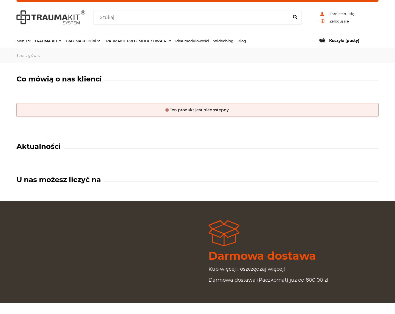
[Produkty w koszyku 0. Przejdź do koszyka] (344, 40)
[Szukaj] (295, 17)
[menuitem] (23, 40)
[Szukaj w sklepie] (192, 17)
